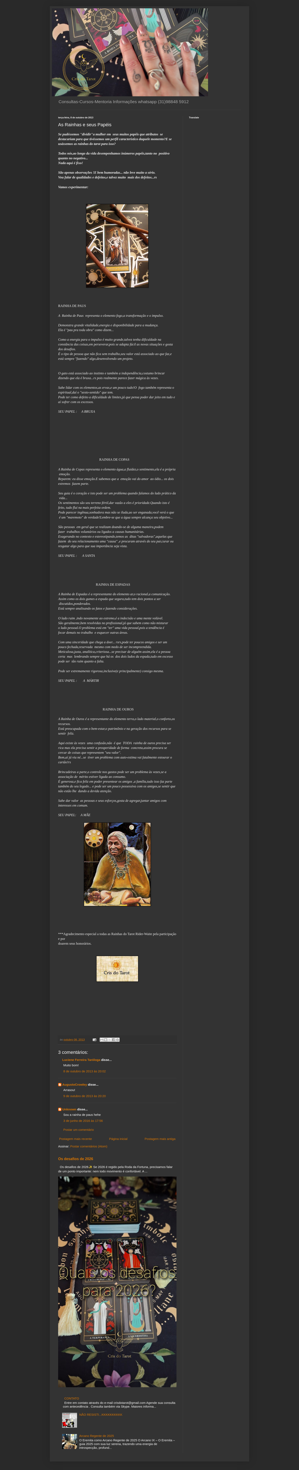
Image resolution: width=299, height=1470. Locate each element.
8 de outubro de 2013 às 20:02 (84, 1071)
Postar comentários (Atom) (88, 1146)
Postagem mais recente (75, 1139)
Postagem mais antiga (160, 1139)
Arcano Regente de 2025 (96, 1436)
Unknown (69, 1109)
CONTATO (71, 1398)
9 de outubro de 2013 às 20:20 (84, 1096)
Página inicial (118, 1139)
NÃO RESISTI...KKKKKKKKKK (101, 1414)
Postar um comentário (78, 1129)
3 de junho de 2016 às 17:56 (83, 1120)
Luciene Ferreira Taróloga (81, 1060)
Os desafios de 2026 (75, 1159)
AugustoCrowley (74, 1084)
